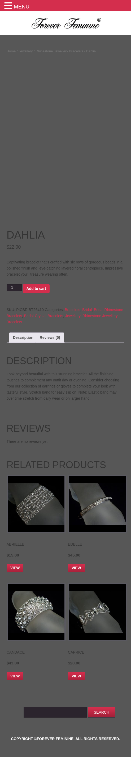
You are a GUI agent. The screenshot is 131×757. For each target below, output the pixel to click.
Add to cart (36, 288)
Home (11, 51)
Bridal (87, 310)
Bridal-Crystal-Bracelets (43, 316)
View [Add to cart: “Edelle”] (76, 568)
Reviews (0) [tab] (50, 337)
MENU (21, 7)
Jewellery (26, 51)
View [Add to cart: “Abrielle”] (15, 568)
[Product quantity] (14, 287)
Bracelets (72, 310)
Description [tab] (23, 337)
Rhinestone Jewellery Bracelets (59, 51)
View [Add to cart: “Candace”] (15, 676)
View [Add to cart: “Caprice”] (76, 676)
